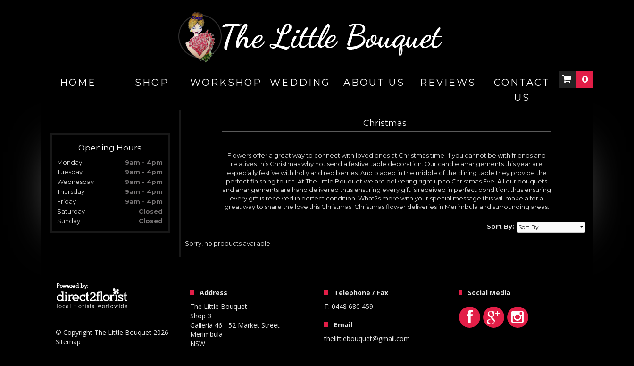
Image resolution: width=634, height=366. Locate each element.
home (78, 82)
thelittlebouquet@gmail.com (367, 338)
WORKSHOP (226, 82)
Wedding (300, 82)
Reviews (448, 82)
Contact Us (522, 90)
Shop (152, 82)
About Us (374, 82)
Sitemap (68, 341)
